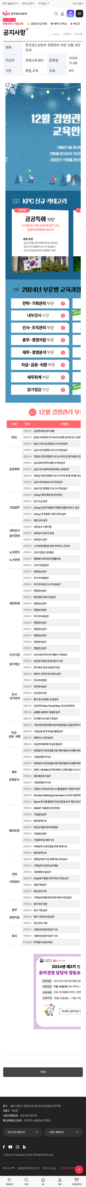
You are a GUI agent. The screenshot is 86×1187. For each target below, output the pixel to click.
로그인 (62, 13)
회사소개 (8, 1168)
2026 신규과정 (39, 23)
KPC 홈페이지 (9, 3)
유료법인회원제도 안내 (28, 1168)
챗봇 (70, 14)
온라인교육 (27, 3)
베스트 (76, 23)
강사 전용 (77, 3)
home (56, 34)
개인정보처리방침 (68, 1168)
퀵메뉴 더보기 (79, 1170)
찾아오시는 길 (49, 1168)
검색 (56, 13)
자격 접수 (42, 3)
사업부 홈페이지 (56, 1132)
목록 (43, 1072)
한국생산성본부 (15, 13)
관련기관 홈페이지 (16, 1132)
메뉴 (79, 13)
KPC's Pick (60, 23)
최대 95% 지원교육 (13, 23)
